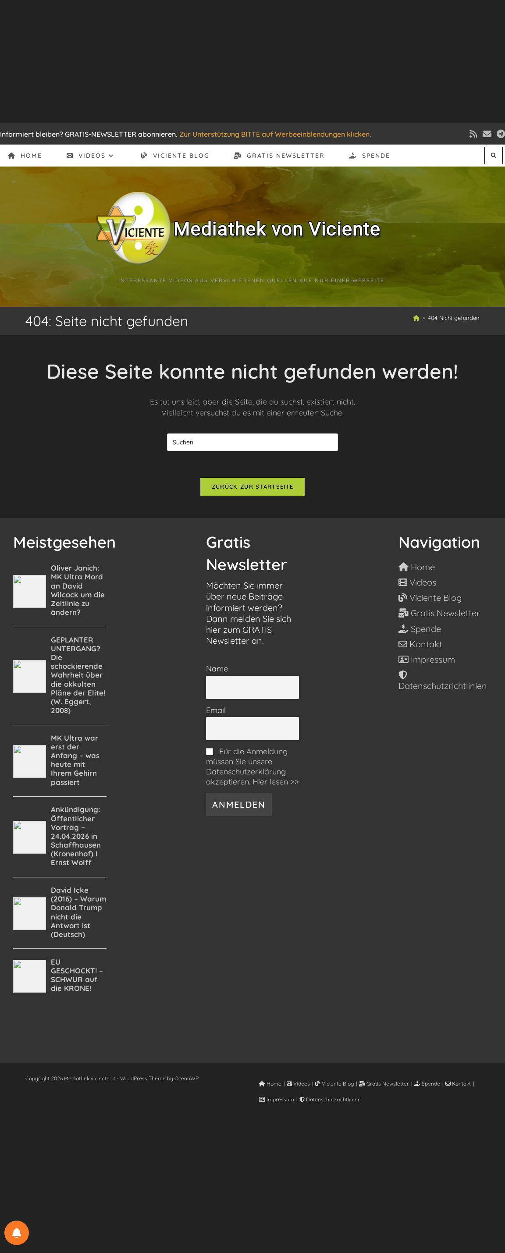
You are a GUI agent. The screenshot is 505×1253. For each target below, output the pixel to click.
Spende (427, 1083)
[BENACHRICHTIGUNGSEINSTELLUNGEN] (16, 1233)
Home (270, 1083)
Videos (298, 1083)
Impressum (276, 1099)
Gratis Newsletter (384, 1083)
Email (216, 710)
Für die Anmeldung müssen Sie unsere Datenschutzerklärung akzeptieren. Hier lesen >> (252, 766)
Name (217, 669)
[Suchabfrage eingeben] (252, 442)
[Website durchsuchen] (493, 155)
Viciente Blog (334, 1083)
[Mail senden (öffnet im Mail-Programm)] (487, 134)
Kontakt (458, 1083)
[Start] (416, 317)
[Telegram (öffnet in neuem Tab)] (499, 134)
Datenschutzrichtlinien (330, 1099)
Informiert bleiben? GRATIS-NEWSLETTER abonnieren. (89, 134)
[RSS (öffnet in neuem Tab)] (473, 134)
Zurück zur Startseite (252, 486)
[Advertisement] (252, 61)
